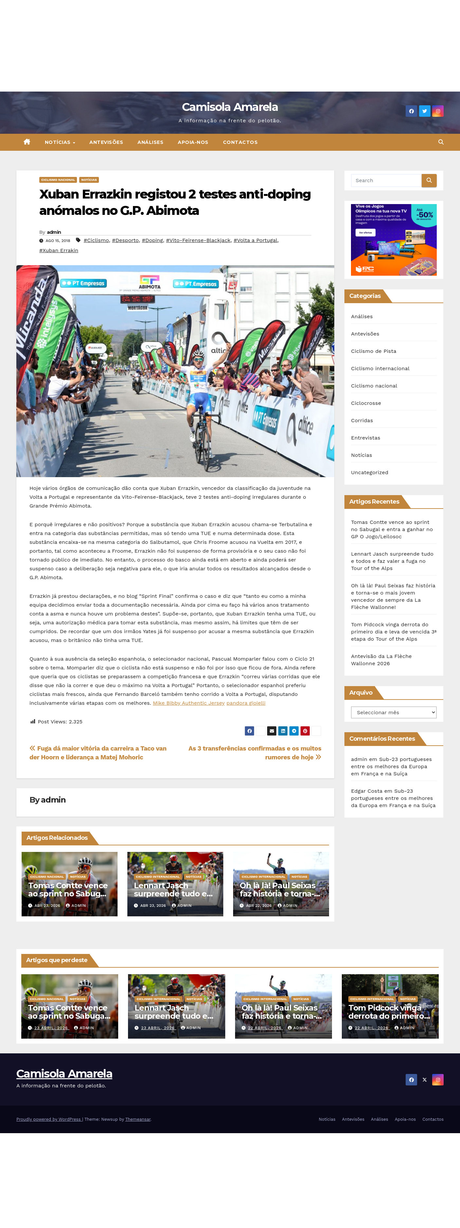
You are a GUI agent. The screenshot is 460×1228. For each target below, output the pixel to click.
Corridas (362, 420)
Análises (150, 142)
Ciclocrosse (366, 403)
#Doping (152, 240)
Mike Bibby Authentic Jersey (189, 703)
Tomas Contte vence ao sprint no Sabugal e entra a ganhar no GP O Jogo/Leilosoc (392, 529)
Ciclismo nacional (58, 180)
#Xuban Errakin (58, 250)
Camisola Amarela (230, 107)
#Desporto (125, 240)
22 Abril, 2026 (265, 1028)
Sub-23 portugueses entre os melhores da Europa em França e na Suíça (391, 766)
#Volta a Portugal (255, 240)
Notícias (58, 142)
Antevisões (106, 142)
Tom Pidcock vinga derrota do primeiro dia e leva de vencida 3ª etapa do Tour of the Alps (393, 631)
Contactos (240, 142)
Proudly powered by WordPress (49, 1119)
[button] (441, 142)
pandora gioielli (246, 703)
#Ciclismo (96, 240)
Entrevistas (365, 438)
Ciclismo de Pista (373, 351)
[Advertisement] (196, 46)
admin (54, 232)
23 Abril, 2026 (51, 1028)
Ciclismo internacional (158, 876)
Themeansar (138, 1119)
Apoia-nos (193, 142)
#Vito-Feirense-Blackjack (198, 240)
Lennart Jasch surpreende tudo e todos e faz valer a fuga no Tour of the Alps (392, 561)
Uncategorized (369, 472)
